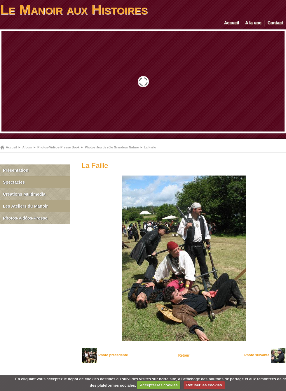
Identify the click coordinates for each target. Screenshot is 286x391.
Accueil (231, 22)
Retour (184, 355)
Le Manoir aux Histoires (74, 9)
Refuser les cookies (204, 385)
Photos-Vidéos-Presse (25, 218)
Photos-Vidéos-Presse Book (58, 147)
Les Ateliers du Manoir (25, 206)
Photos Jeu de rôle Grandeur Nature (112, 147)
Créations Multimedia (24, 194)
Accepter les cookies (158, 385)
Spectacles (14, 182)
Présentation (15, 170)
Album (27, 147)
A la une (253, 22)
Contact (275, 22)
